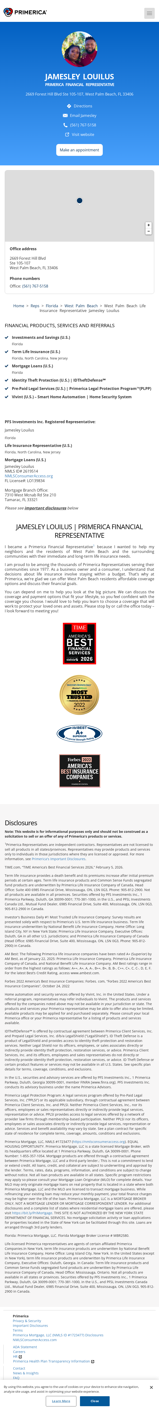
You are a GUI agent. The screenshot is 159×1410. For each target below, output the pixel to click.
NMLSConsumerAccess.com (35, 1340)
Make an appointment (79, 150)
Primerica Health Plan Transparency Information (53, 1361)
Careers (19, 1351)
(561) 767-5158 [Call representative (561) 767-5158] (35, 286)
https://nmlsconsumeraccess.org (99, 1141)
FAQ (16, 1378)
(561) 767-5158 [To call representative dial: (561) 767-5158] (83, 125)
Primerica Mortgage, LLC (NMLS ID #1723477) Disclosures (58, 1335)
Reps (35, 305)
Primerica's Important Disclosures (58, 859)
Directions (83, 106)
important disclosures (45, 508)
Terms (18, 1330)
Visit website (83, 134)
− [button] (148, 231)
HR (17, 1356)
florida (52, 305)
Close (95, 1401)
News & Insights (26, 1373)
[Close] (151, 1388)
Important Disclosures (30, 1325)
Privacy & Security (27, 1321)
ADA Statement (25, 1347)
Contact (19, 1368)
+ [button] (148, 225)
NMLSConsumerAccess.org (29, 476)
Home (18, 305)
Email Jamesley (83, 115)
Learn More (61, 1401)
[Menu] (149, 13)
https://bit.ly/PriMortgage (32, 1213)
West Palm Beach (81, 305)
